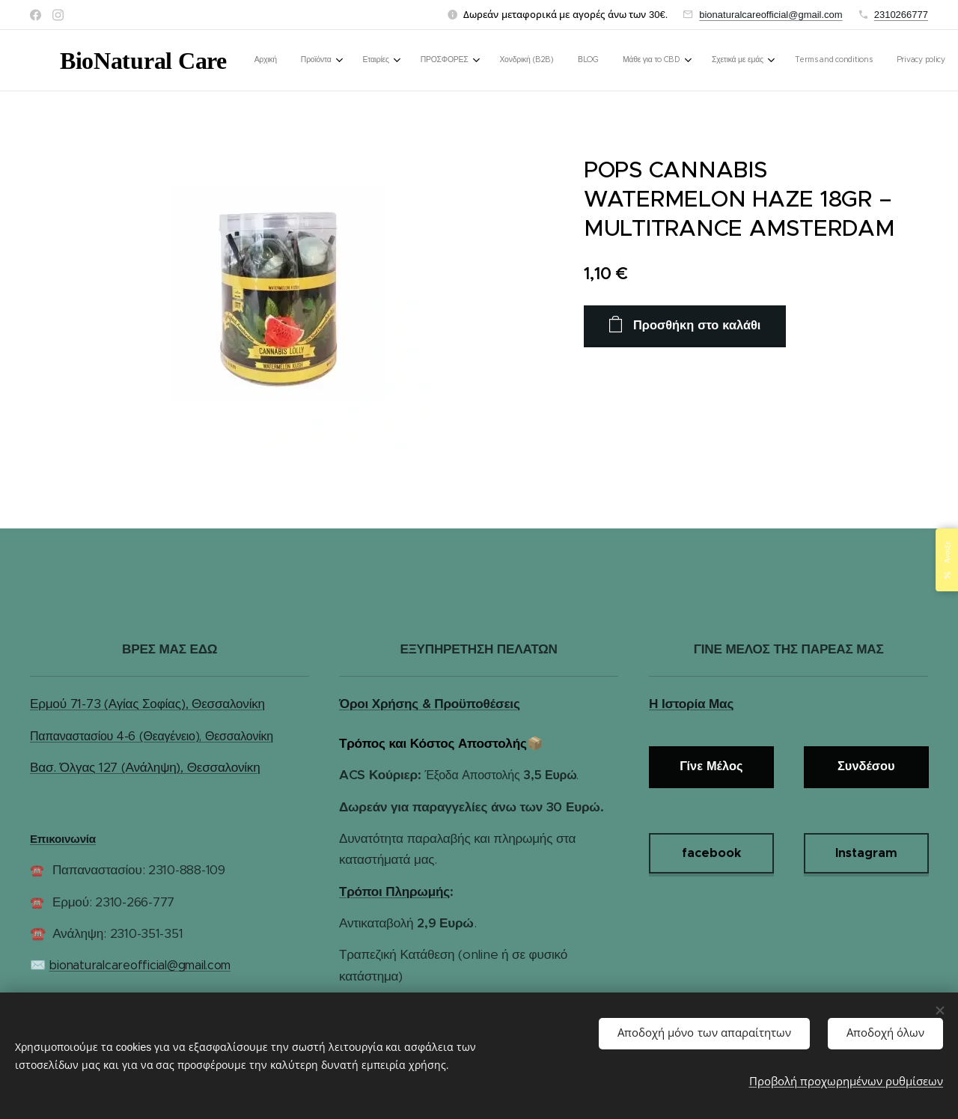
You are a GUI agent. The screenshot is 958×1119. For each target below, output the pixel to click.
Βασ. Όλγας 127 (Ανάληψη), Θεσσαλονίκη (145, 767)
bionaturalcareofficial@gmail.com (770, 14)
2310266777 (901, 14)
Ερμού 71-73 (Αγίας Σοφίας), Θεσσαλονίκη (147, 703)
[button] (789, 60)
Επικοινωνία (63, 839)
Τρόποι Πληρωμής (394, 891)
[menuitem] (365, 60)
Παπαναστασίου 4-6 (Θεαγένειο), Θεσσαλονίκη (151, 736)
